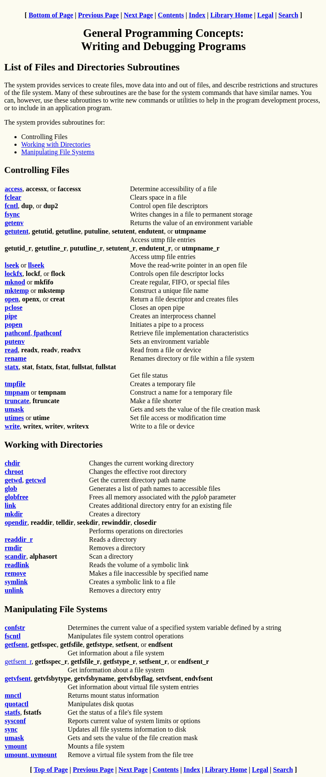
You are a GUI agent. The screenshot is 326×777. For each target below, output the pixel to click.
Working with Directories (55, 144)
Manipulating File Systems (57, 152)
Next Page (138, 15)
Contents (171, 15)
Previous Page (98, 15)
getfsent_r (18, 661)
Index (197, 15)
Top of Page (51, 769)
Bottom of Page (50, 15)
